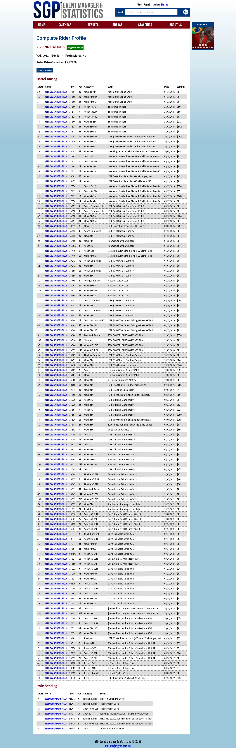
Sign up (164, 4)
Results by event (44, 70)
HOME (41, 24)
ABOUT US (175, 24)
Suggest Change (75, 47)
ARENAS (117, 24)
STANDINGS (145, 24)
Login (155, 4)
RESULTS (93, 24)
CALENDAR (65, 24)
